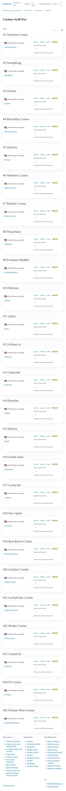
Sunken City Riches (13, 741)
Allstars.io (8, 357)
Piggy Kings (10, 754)
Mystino (7, 300)
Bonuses (36, 42)
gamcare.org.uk (53, 786)
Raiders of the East (13, 770)
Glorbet (7, 103)
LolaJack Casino (10, 582)
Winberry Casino (10, 188)
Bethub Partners (53, 744)
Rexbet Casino (9, 638)
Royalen (7, 413)
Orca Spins (8, 526)
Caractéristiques (45, 4)
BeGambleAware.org (55, 784)
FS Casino (7, 695)
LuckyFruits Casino (11, 610)
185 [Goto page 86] (61, 30)
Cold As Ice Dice (12, 757)
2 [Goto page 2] (55, 30)
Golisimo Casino (10, 47)
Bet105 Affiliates (53, 741)
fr (60, 3)
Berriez (7, 441)
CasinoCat (8, 666)
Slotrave (7, 160)
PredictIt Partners (54, 758)
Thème (54, 4)
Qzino (6, 329)
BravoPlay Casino (10, 132)
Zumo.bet (8, 385)
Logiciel (27, 4)
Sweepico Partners (54, 766)
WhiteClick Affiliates (55, 768)
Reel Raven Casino (11, 554)
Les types (33, 4)
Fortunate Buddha (11, 272)
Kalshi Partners (53, 755)
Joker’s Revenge (12, 768)
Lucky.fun (7, 497)
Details (49, 42)
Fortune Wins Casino (11, 723)
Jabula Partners (53, 747)
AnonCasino (8, 469)
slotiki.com (11, 786)
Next (4, 29)
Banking (42, 42)
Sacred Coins (11, 765)
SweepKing (8, 75)
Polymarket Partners (55, 752)
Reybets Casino (9, 216)
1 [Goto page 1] (53, 30)
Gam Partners (53, 750)
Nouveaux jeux (17, 4)
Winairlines (8, 244)
